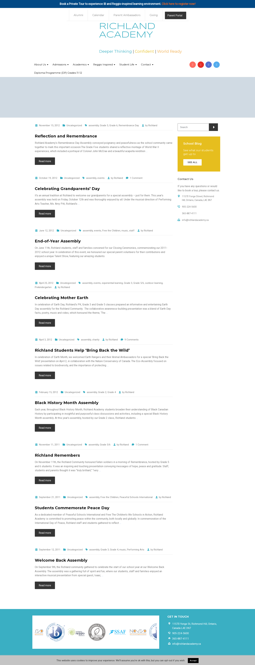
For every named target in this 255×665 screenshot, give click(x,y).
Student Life (126, 64)
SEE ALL (192, 162)
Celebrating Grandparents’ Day (67, 188)
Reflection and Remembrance (66, 136)
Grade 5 (104, 125)
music (124, 230)
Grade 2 (102, 392)
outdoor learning (154, 283)
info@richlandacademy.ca (186, 643)
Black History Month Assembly (66, 402)
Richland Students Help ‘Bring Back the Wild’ (82, 350)
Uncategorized (74, 125)
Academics (80, 64)
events (101, 178)
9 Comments (132, 339)
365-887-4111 (180, 638)
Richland (152, 125)
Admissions (59, 64)
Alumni (78, 15)
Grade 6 (113, 125)
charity (95, 339)
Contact (146, 64)
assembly (94, 125)
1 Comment (136, 178)
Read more (45, 161)
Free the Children (111, 230)
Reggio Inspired (103, 64)
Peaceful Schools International (136, 497)
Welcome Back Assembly (61, 560)
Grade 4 (111, 392)
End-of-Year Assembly (58, 241)
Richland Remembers (57, 455)
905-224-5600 (180, 633)
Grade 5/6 (138, 283)
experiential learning (112, 283)
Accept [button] (193, 660)
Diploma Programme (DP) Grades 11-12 (58, 72)
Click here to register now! (178, 4)
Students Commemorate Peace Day (72, 507)
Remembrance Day (129, 125)
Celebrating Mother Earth (61, 297)
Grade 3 (128, 283)
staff (131, 230)
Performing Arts (135, 549)
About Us (40, 64)
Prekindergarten (43, 287)
